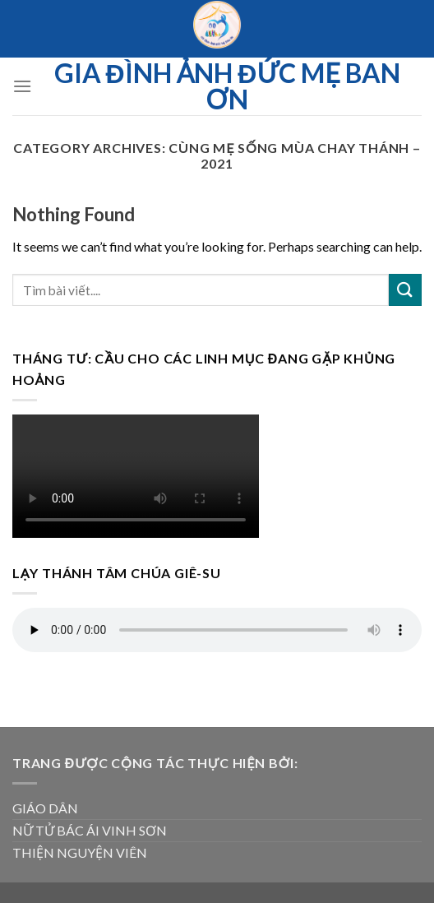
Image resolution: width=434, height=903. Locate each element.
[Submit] (405, 290)
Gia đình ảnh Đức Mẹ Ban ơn (227, 86)
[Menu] (22, 86)
